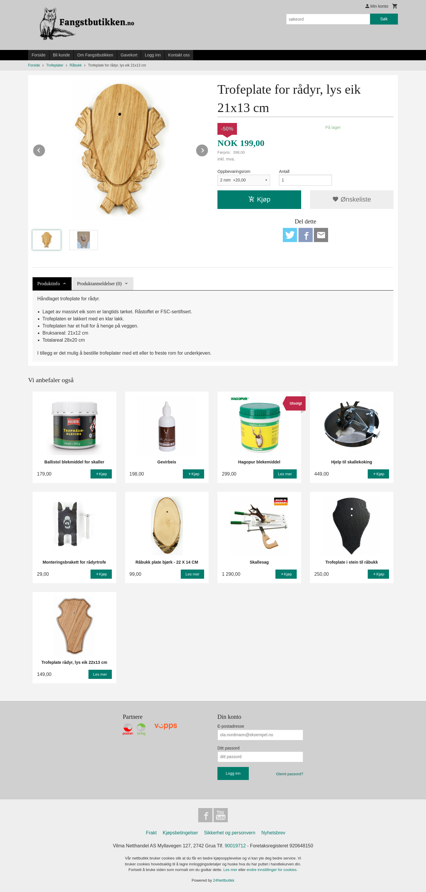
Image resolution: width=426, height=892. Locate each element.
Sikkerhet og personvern (229, 832)
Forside (39, 55)
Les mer (230, 869)
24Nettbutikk (223, 880)
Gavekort (129, 55)
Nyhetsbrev (273, 832)
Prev (45, 149)
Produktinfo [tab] (48, 283)
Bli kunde (61, 55)
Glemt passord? (289, 774)
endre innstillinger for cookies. (272, 869)
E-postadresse (230, 726)
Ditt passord (228, 748)
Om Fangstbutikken (95, 55)
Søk (384, 19)
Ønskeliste (351, 199)
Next (208, 149)
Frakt (151, 832)
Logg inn (153, 55)
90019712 (235, 845)
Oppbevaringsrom (233, 171)
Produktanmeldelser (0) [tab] (99, 283)
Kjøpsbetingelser (180, 832)
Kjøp (259, 199)
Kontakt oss (179, 55)
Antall (284, 171)
